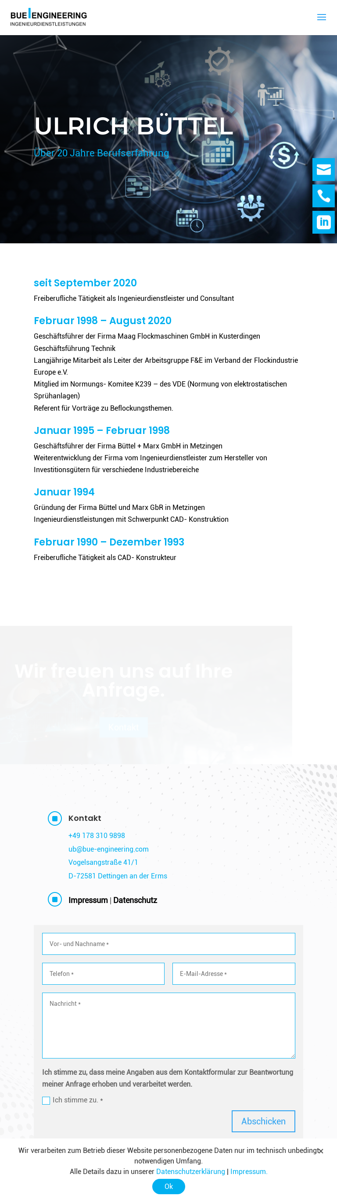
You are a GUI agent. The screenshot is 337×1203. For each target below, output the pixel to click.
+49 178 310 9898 (96, 835)
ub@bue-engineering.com (108, 849)
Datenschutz (135, 900)
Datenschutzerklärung (190, 1171)
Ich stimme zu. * (72, 1100)
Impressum (88, 900)
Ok (169, 1186)
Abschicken (263, 1121)
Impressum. (249, 1171)
